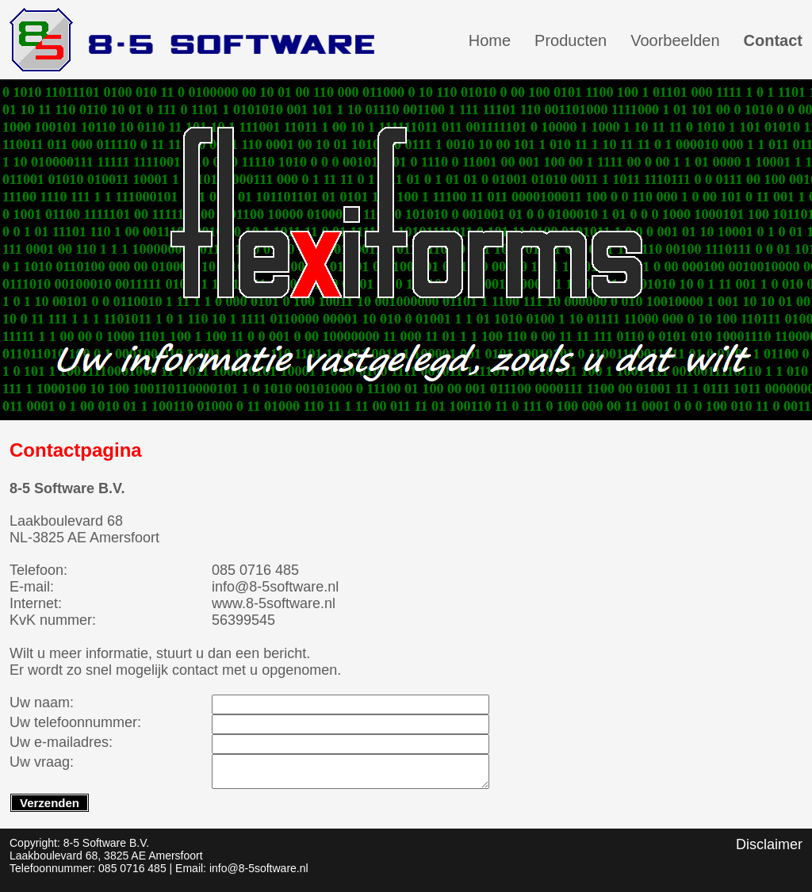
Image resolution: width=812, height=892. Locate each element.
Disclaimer (769, 844)
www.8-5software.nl (273, 603)
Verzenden (49, 803)
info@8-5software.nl (275, 587)
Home (490, 40)
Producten (570, 40)
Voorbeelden (674, 40)
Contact (773, 40)
